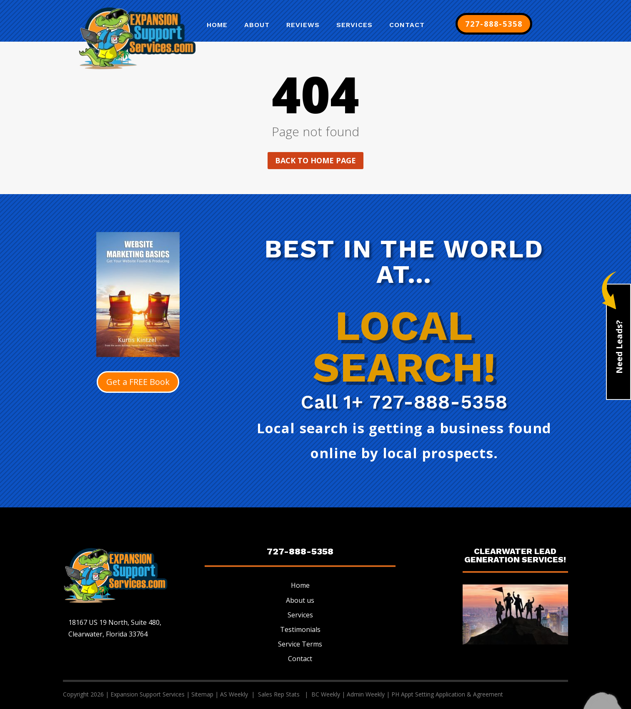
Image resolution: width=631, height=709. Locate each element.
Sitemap (202, 694)
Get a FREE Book (138, 381)
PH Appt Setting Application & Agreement (447, 694)
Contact (407, 25)
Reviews (303, 25)
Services (354, 25)
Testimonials (300, 629)
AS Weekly (235, 694)
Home (217, 25)
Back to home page (315, 160)
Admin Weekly (366, 694)
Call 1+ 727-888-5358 (404, 402)
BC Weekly (325, 694)
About (257, 25)
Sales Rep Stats (279, 694)
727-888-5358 (494, 24)
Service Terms (300, 644)
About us (300, 600)
